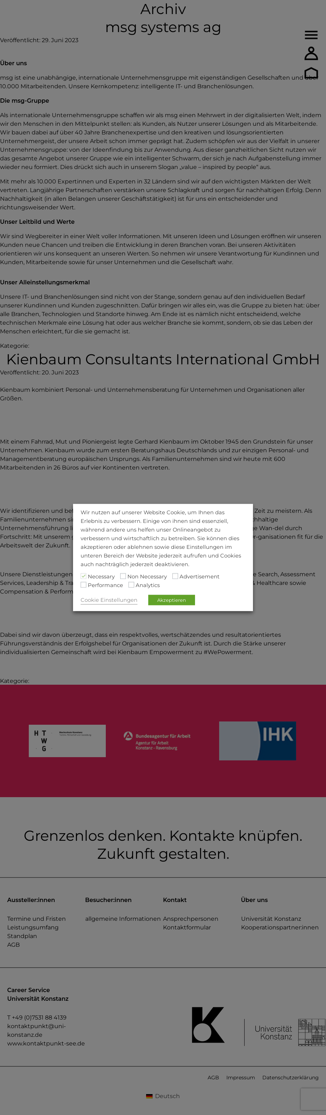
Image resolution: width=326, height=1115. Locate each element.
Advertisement (199, 576)
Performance (105, 585)
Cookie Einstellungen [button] (109, 600)
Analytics (148, 585)
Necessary (101, 576)
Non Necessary (147, 576)
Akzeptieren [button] (171, 600)
